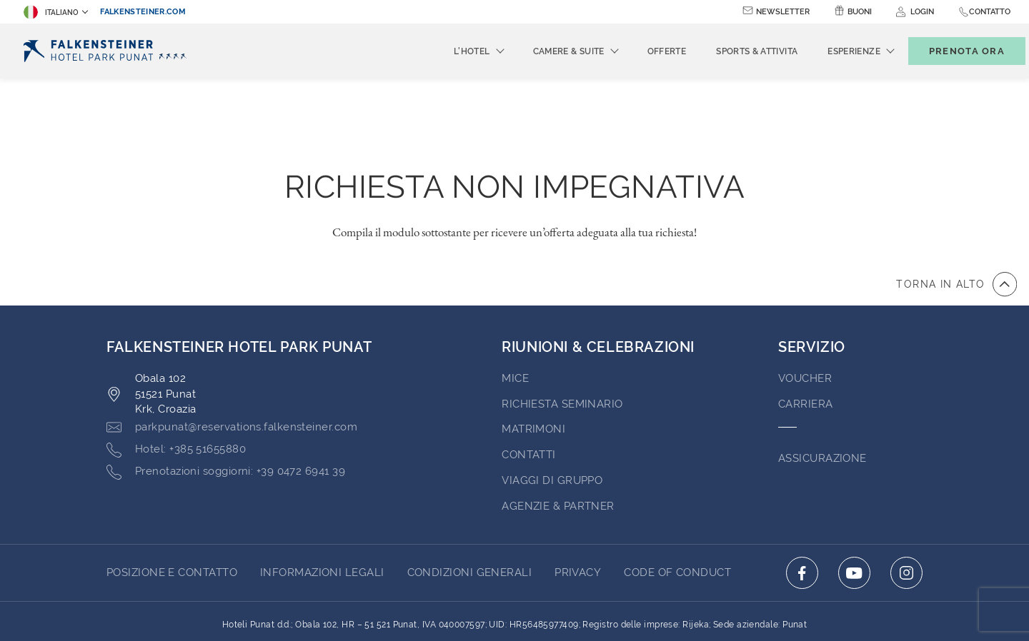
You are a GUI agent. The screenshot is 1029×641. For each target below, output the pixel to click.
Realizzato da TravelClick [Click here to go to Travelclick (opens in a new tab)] (514, 603)
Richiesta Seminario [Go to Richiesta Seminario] (562, 325)
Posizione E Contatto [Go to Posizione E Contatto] (171, 494)
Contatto (989, 11)
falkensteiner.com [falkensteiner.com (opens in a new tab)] (143, 11)
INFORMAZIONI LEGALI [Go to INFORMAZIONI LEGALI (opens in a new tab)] (322, 494)
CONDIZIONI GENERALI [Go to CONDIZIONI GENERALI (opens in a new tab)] (469, 494)
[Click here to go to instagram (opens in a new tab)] (906, 494)
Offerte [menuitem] (643, 51)
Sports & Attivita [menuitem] (733, 51)
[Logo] (108, 51)
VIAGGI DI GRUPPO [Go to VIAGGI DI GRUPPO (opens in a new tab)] (552, 401)
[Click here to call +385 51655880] (176, 371)
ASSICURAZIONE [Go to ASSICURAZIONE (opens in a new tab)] (822, 379)
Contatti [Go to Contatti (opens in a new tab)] (529, 376)
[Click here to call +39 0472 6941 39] (225, 393)
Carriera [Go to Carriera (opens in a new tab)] (805, 325)
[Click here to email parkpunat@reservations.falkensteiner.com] (231, 349)
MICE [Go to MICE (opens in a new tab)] (515, 299)
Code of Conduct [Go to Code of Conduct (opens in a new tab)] (677, 494)
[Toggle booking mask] (951, 51)
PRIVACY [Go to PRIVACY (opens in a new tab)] (578, 494)
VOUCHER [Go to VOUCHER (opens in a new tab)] (805, 299)
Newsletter (783, 11)
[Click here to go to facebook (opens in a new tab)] (802, 494)
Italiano (51, 12)
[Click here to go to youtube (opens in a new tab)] (854, 494)
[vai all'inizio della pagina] (956, 205)
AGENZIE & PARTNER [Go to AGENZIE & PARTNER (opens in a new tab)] (558, 427)
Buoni (859, 11)
